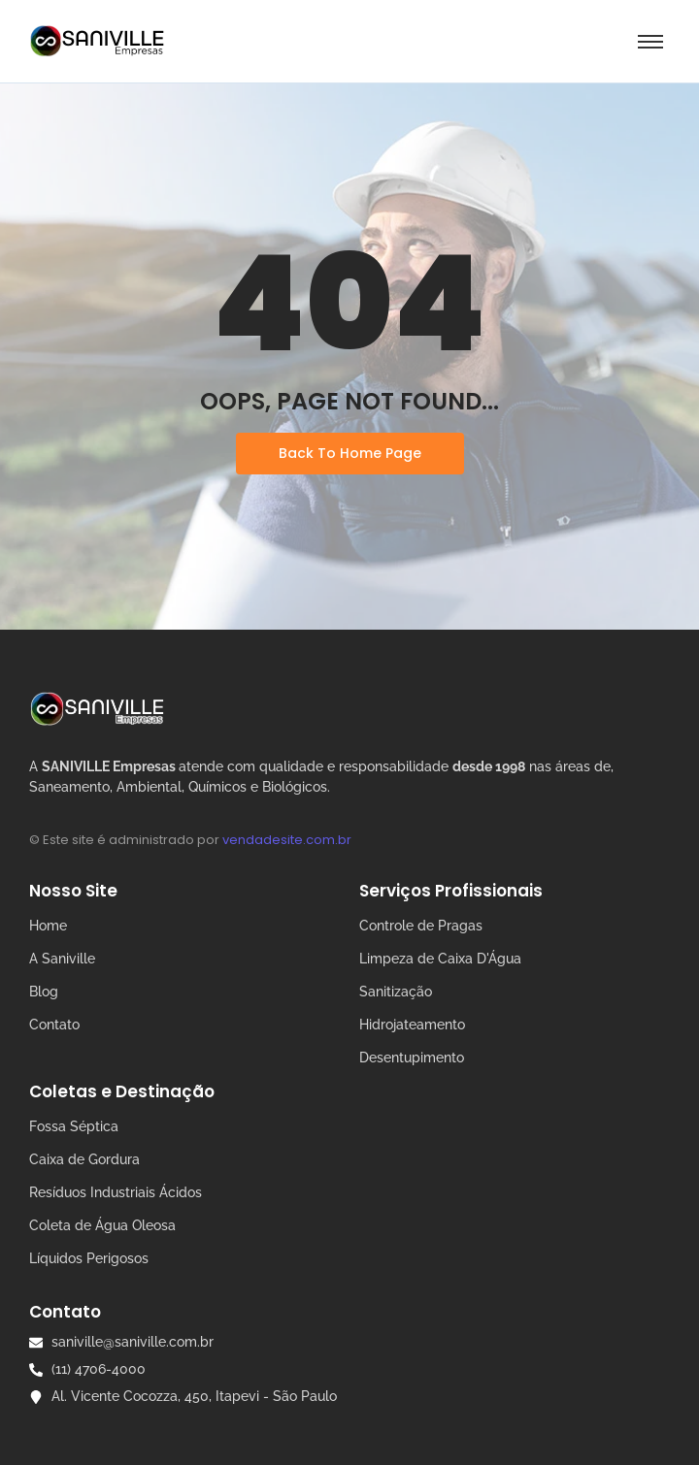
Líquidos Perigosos (89, 1258)
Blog (43, 991)
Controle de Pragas (421, 925)
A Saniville (62, 958)
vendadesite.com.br (286, 839)
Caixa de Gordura (84, 1159)
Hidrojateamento (412, 1024)
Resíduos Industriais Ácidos (115, 1192)
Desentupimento (411, 1057)
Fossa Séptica (73, 1126)
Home (48, 925)
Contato (54, 1024)
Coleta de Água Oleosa (102, 1225)
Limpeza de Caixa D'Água (440, 958)
